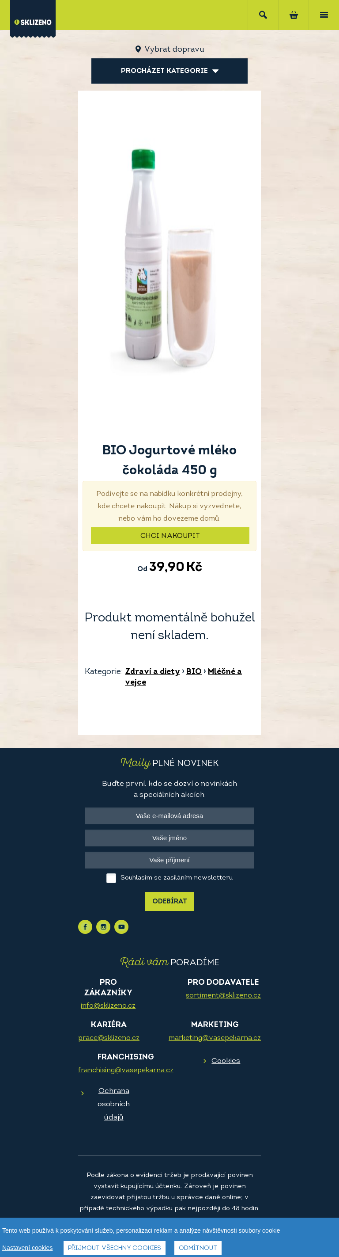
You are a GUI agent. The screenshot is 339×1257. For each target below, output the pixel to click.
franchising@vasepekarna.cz (125, 1070)
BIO (194, 672)
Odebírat (169, 902)
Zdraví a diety (152, 672)
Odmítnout (198, 1249)
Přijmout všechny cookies (114, 1249)
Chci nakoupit (170, 536)
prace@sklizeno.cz (108, 1038)
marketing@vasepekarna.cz (215, 1038)
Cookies (225, 1061)
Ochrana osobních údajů (114, 1104)
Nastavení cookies (27, 1248)
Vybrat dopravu (174, 50)
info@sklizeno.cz (108, 1005)
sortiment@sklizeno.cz (223, 995)
